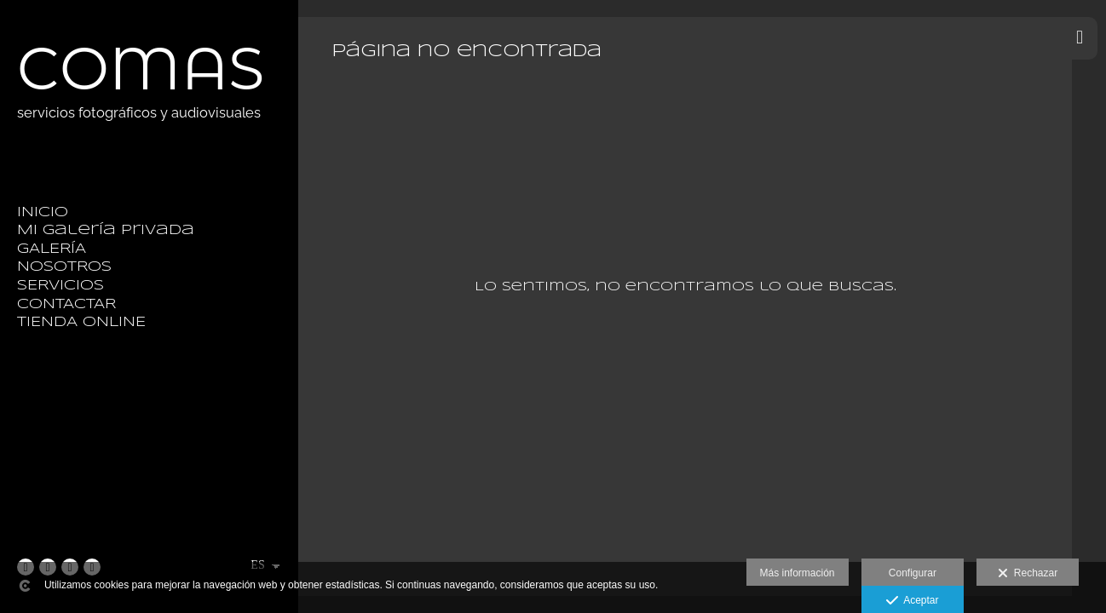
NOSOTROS (64, 267)
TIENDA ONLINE (81, 322)
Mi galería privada (105, 230)
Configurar (912, 573)
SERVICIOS (60, 285)
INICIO (42, 212)
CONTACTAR (66, 304)
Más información (797, 573)
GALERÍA (51, 249)
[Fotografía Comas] (140, 140)
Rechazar (1027, 574)
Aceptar (912, 601)
